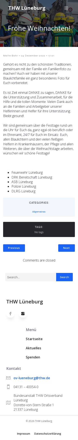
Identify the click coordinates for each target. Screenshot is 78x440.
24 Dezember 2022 (33, 55)
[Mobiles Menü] (66, 7)
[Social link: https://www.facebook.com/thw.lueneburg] (12, 313)
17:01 (51, 55)
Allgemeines (39, 211)
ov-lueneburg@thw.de (32, 378)
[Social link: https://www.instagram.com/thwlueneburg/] (25, 313)
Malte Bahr (10, 55)
